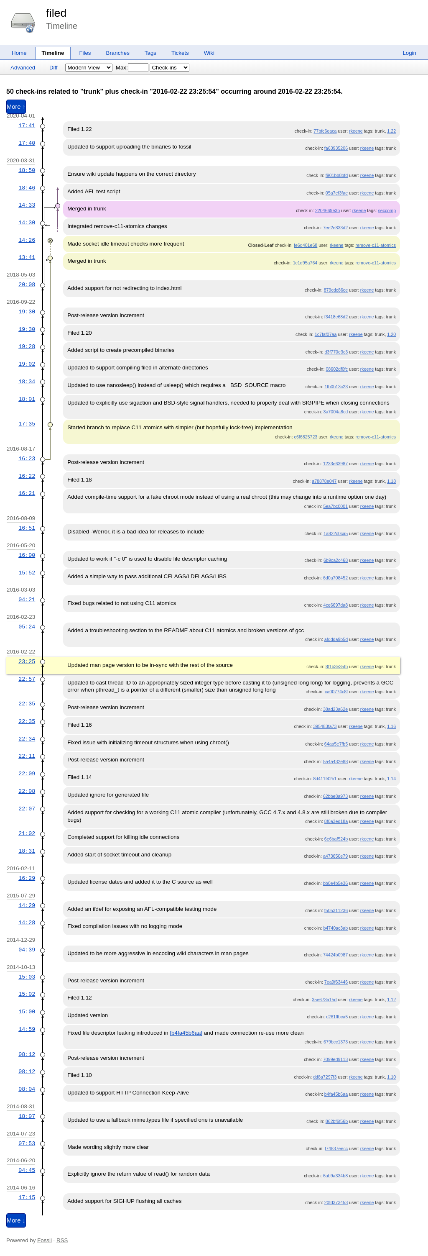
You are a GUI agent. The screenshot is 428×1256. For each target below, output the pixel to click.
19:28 (26, 346)
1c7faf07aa (326, 334)
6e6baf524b (336, 838)
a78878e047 (324, 481)
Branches (118, 53)
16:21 (26, 493)
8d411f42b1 (324, 778)
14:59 (26, 1029)
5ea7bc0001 (335, 506)
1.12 (391, 999)
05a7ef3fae (337, 192)
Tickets (180, 53)
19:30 (26, 311)
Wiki (209, 53)
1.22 (391, 130)
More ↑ (16, 106)
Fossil (44, 1240)
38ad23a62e (335, 709)
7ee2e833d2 (335, 227)
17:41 (26, 125)
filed (56, 13)
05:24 (26, 627)
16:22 (26, 476)
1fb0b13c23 (336, 386)
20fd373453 (336, 1202)
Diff (53, 67)
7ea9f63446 (336, 981)
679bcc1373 (336, 1041)
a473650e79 (335, 856)
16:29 (26, 878)
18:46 (26, 188)
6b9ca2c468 (336, 560)
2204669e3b (327, 210)
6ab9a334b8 (335, 1175)
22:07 (26, 809)
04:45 (26, 1170)
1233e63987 (335, 463)
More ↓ (16, 1220)
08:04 (26, 1089)
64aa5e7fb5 (336, 743)
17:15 (26, 1197)
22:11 (26, 756)
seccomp (387, 210)
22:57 (26, 679)
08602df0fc (337, 369)
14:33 (26, 205)
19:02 (26, 364)
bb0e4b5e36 (335, 883)
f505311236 (336, 910)
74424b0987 (335, 954)
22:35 (26, 703)
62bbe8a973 (335, 796)
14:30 (26, 222)
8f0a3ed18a (336, 821)
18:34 (26, 381)
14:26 (26, 240)
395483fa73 (324, 726)
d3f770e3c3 (336, 351)
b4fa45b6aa (336, 1094)
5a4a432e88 (335, 761)
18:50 (26, 170)
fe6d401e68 (305, 245)
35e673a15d (324, 999)
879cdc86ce (336, 289)
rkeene (356, 130)
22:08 (26, 791)
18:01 (26, 399)
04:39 (26, 950)
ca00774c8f (336, 691)
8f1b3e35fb (337, 666)
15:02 (26, 994)
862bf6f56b (337, 1121)
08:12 (26, 1054)
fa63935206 (336, 148)
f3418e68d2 (336, 316)
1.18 (391, 481)
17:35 (26, 424)
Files (85, 53)
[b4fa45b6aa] (186, 1033)
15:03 (26, 977)
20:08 (26, 284)
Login (409, 53)
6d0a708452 (335, 577)
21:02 (26, 833)
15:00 (26, 1011)
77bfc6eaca (324, 130)
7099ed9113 (335, 1059)
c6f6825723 (306, 436)
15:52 (26, 573)
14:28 (26, 922)
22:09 (26, 773)
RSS (62, 1240)
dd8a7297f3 (324, 1076)
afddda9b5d (336, 639)
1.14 (391, 778)
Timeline (53, 53)
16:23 (26, 458)
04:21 (26, 599)
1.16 (391, 726)
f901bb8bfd (337, 175)
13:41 (26, 257)
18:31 (26, 851)
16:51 (26, 528)
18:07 (26, 1116)
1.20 (391, 334)
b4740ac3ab (335, 927)
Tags (150, 53)
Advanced (22, 67)
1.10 (391, 1076)
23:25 (26, 661)
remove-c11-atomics (376, 245)
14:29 (26, 905)
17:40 (26, 143)
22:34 (26, 739)
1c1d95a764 (305, 262)
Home (19, 53)
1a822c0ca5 (336, 533)
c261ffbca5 (337, 1016)
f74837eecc (336, 1148)
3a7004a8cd (335, 411)
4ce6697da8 (335, 604)
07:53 (26, 1143)
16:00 (26, 555)
